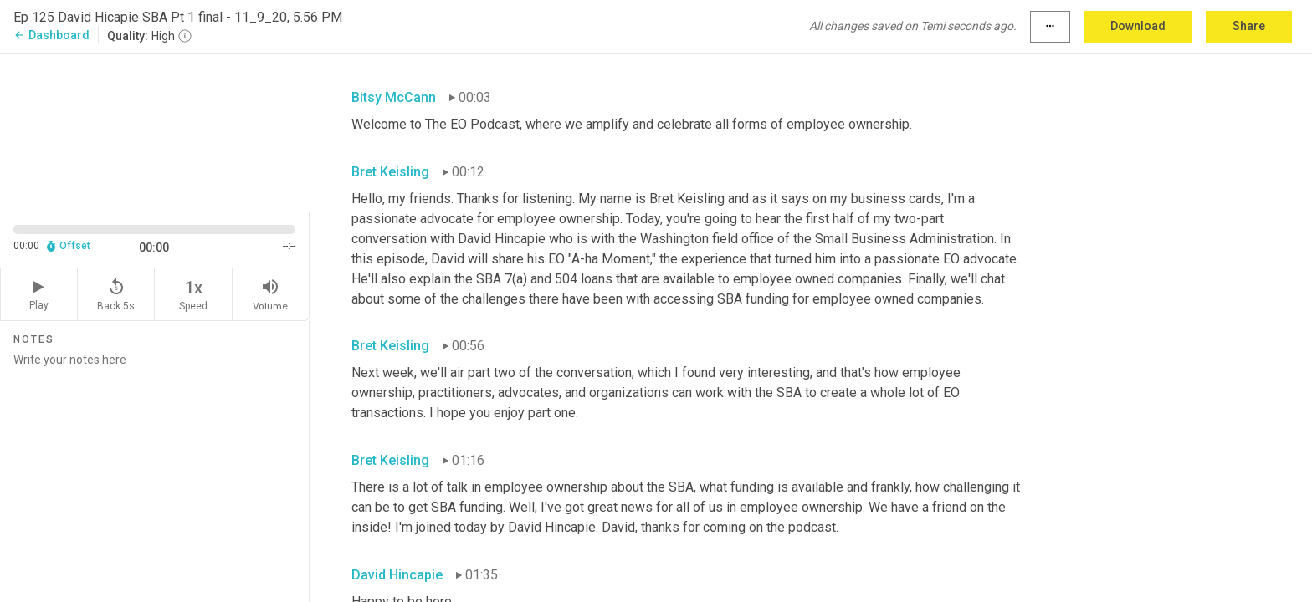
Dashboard (51, 35)
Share (1249, 26)
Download (1138, 26)
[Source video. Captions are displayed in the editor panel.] (155, 131)
